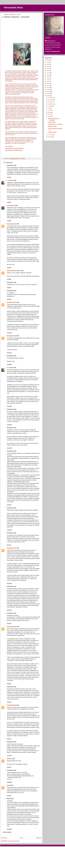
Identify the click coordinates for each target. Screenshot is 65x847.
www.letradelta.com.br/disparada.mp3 (14, 148)
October (50, 102)
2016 (48, 74)
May (49, 112)
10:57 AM (9, 610)
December (51, 97)
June (49, 110)
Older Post (38, 837)
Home (21, 837)
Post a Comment (7, 832)
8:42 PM (9, 299)
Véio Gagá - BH (11, 205)
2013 (48, 81)
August (50, 106)
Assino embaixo (52, 122)
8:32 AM (9, 767)
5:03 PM (9, 623)
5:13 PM (9, 279)
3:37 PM (9, 504)
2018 (48, 70)
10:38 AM (9, 364)
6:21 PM (9, 795)
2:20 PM (9, 202)
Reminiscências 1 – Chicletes (55, 124)
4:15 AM (9, 702)
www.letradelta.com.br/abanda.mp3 (13, 150)
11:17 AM (9, 755)
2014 (48, 79)
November (51, 99)
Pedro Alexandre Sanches (14, 270)
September (51, 104)
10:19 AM (9, 583)
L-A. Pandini (10, 180)
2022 (48, 66)
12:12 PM (9, 448)
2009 (48, 89)
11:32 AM (9, 406)
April (49, 114)
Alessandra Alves (13, 7)
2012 (48, 83)
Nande (8, 785)
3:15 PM (9, 220)
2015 (48, 77)
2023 (48, 64)
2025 (48, 62)
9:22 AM (9, 545)
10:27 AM (9, 352)
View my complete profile (53, 51)
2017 (48, 72)
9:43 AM (9, 738)
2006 (48, 95)
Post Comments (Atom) (13, 841)
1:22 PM (9, 177)
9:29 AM (9, 683)
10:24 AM (9, 332)
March (50, 116)
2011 (48, 85)
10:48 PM (9, 782)
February (50, 134)
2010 (48, 87)
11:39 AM (9, 424)
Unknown (9, 758)
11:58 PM (9, 530)
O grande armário (52, 132)
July (49, 108)
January (50, 136)
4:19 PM (9, 267)
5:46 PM (9, 287)
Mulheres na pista (52, 126)
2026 (48, 60)
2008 (48, 91)
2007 (48, 93)
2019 (48, 68)
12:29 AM (9, 829)
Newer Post (4, 837)
